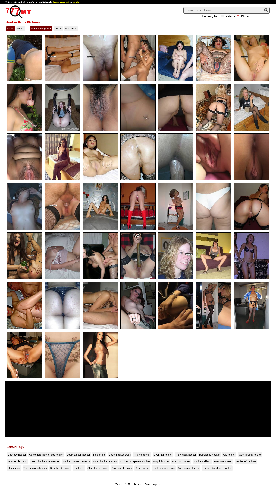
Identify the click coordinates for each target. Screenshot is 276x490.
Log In (76, 2)
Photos (243, 16)
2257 (127, 484)
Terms (118, 484)
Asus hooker (142, 468)
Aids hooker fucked (188, 468)
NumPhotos (71, 28)
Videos (228, 16)
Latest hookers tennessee (44, 461)
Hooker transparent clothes (135, 461)
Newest (58, 28)
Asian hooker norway (105, 461)
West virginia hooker (250, 454)
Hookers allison (202, 461)
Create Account (61, 2)
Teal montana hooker (35, 468)
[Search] (226, 10)
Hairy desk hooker (186, 454)
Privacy (137, 484)
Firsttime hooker (223, 461)
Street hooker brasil (120, 454)
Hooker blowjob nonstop (76, 461)
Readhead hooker (60, 468)
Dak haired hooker (122, 468)
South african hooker (78, 454)
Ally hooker (229, 454)
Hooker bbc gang (17, 461)
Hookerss (79, 468)
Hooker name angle (164, 468)
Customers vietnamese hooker (46, 454)
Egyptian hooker (181, 461)
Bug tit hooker (161, 461)
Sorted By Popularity (41, 28)
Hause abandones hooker (217, 468)
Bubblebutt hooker (209, 454)
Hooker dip (99, 454)
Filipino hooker (142, 454)
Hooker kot (14, 468)
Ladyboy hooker (17, 454)
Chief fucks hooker (97, 468)
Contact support (152, 484)
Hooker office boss (246, 461)
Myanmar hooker (162, 454)
